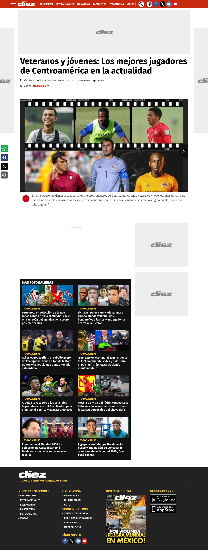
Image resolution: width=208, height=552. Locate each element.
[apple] (170, 508)
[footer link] (104, 483)
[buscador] (141, 4)
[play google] (170, 498)
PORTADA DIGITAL (118, 491)
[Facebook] (65, 541)
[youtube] (84, 541)
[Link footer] (32, 474)
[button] (4, 148)
